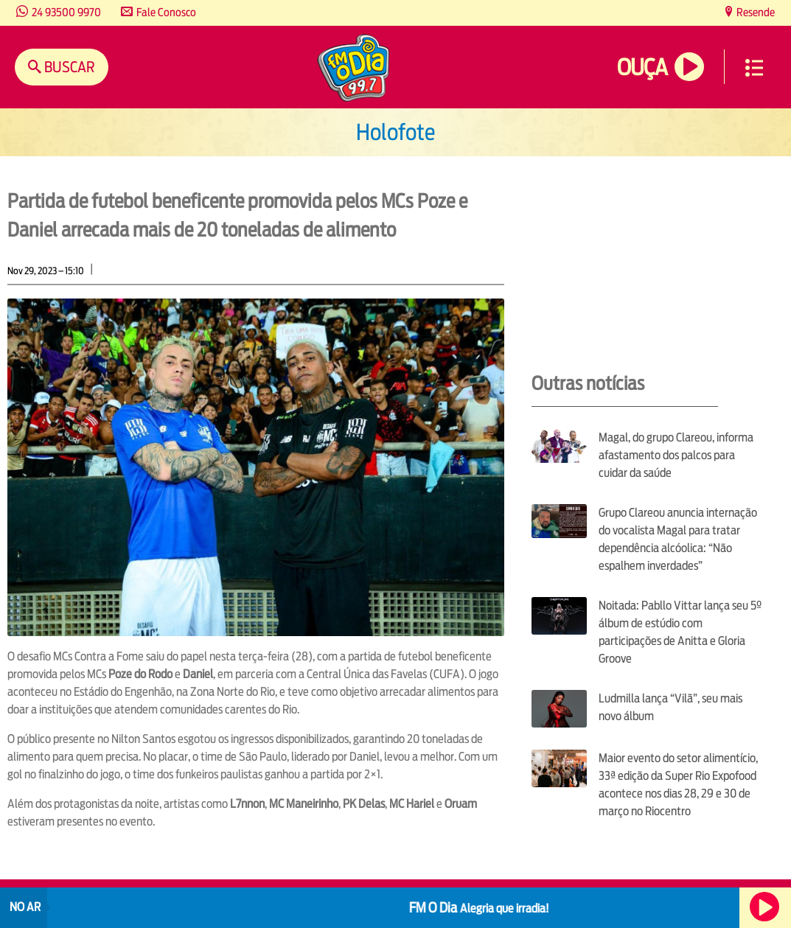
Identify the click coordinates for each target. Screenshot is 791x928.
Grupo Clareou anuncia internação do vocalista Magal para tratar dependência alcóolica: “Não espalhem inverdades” (678, 539)
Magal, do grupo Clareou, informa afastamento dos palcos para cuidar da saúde (676, 455)
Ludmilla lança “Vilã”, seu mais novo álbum (670, 707)
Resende (754, 12)
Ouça (642, 67)
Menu (754, 68)
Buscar (68, 66)
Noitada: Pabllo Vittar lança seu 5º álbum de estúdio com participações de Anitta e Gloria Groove (680, 632)
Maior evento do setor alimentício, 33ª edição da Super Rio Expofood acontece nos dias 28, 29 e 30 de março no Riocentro (678, 784)
